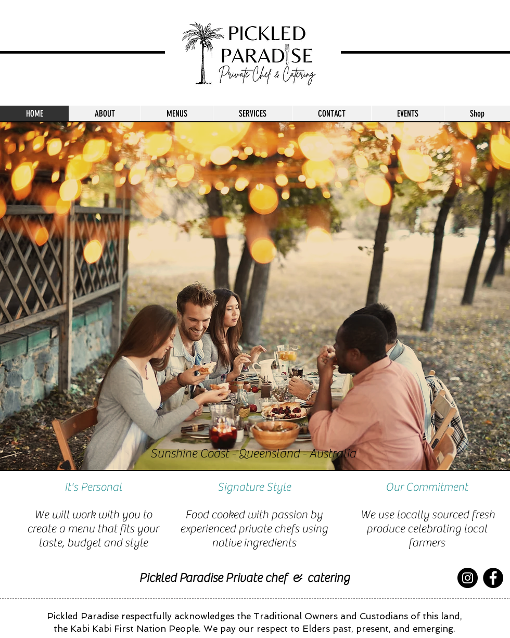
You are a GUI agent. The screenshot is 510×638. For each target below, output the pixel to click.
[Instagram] (467, 578)
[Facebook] (493, 578)
